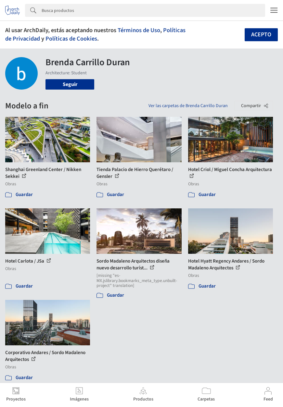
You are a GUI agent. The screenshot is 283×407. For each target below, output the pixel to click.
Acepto (261, 35)
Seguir (70, 84)
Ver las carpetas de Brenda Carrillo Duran (188, 106)
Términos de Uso (139, 30)
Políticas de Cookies (71, 38)
